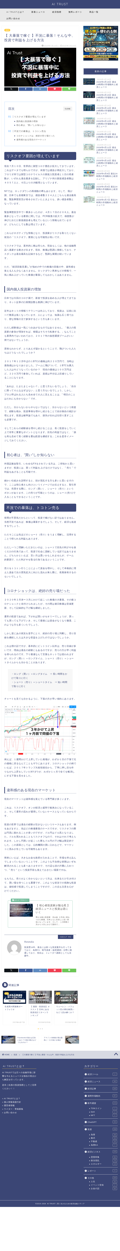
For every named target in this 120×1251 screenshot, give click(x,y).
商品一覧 (93, 12)
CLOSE (67, 109)
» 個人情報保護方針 (11, 1104)
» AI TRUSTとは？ (11, 1101)
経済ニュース (102, 1083)
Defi (104, 1114)
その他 (102, 1180)
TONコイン (104, 1110)
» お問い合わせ (9, 1115)
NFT (104, 1117)
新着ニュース (38, 12)
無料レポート (75, 12)
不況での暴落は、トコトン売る (30, 131)
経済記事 (102, 1090)
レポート (102, 1173)
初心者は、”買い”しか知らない (31, 125)
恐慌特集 (104, 1159)
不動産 (104, 1143)
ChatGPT (102, 1124)
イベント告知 (104, 1187)
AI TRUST (60, 4)
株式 (104, 1140)
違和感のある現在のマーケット (32, 140)
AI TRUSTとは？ (15, 12)
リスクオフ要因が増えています (30, 116)
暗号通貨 (102, 1105)
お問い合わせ (13, 18)
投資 (7, 30)
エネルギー (104, 1166)
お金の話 (104, 1190)
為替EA (104, 1147)
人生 (104, 1183)
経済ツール (102, 1076)
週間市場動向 (102, 1098)
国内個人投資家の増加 (27, 121)
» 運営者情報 (8, 1108)
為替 (104, 1137)
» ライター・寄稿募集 (12, 1111)
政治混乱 (104, 1162)
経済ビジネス (102, 1153)
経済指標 (56, 12)
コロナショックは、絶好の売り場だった (36, 136)
